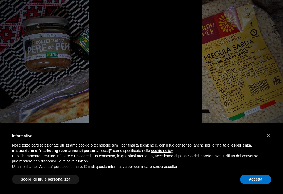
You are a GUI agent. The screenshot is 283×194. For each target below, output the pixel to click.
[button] (268, 135)
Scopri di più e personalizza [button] (45, 179)
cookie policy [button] (161, 150)
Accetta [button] (255, 179)
